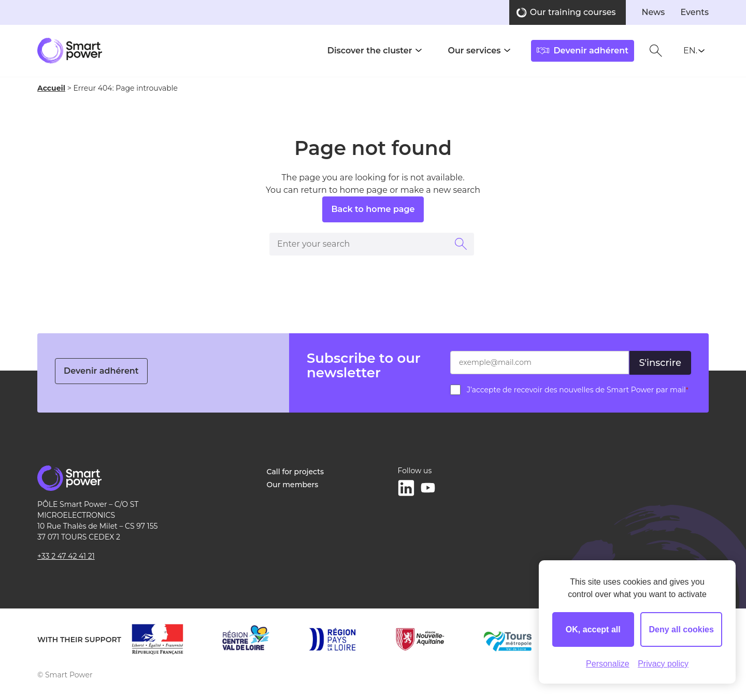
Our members (293, 484)
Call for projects (295, 471)
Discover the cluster (369, 50)
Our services (474, 50)
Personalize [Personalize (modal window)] (607, 663)
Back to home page (372, 209)
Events (694, 12)
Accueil (51, 88)
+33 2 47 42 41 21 (66, 556)
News (653, 12)
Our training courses (573, 12)
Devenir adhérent (101, 371)
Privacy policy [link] (663, 663)
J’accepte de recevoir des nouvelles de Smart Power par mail (577, 389)
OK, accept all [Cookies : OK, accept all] (593, 629)
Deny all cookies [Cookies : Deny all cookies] (681, 629)
